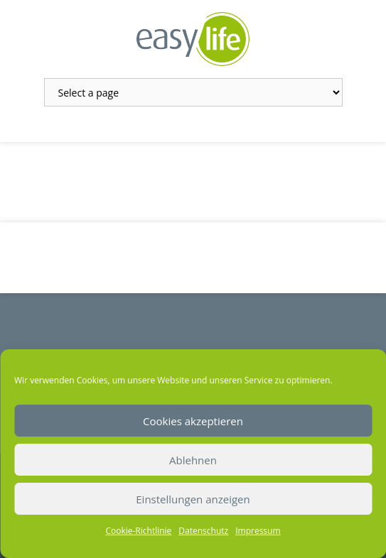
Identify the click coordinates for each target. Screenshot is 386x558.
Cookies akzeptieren (193, 421)
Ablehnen (193, 460)
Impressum (257, 531)
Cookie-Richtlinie (138, 531)
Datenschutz (203, 531)
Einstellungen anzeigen (193, 499)
